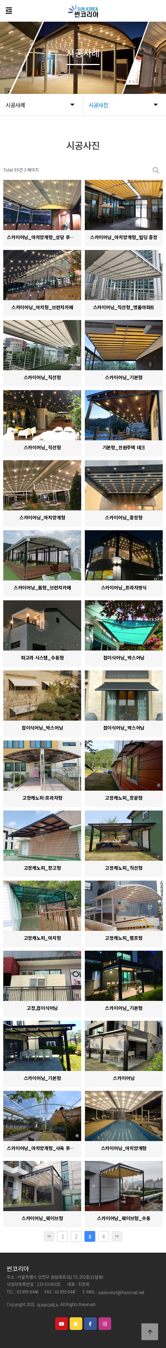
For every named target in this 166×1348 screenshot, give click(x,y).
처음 (49, 1236)
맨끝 (117, 1236)
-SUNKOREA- (48, 1305)
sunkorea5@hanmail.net (121, 1292)
